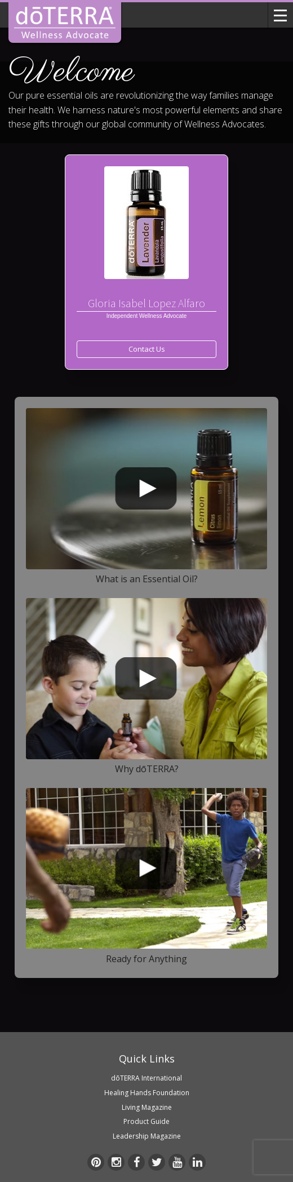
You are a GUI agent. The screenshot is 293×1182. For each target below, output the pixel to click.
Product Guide (146, 1121)
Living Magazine (147, 1107)
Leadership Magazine (147, 1136)
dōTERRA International (146, 1078)
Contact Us (146, 349)
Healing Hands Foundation (146, 1092)
